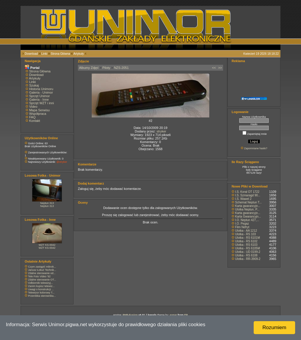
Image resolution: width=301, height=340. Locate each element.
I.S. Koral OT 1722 (247, 191)
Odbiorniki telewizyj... (40, 282)
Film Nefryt (242, 227)
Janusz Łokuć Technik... (42, 269)
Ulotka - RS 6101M (247, 237)
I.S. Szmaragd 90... (247, 195)
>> (220, 67)
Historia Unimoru (41, 89)
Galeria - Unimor (41, 92)
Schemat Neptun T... (248, 202)
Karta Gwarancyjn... (248, 216)
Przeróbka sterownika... (42, 295)
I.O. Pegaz (242, 223)
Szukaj (34, 85)
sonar (173, 315)
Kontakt (34, 120)
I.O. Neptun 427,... (247, 220)
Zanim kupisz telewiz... (41, 286)
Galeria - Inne (39, 99)
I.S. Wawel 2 (243, 198)
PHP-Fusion (130, 315)
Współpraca (37, 113)
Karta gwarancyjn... (247, 206)
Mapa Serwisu (39, 110)
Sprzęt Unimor (39, 96)
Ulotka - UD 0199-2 (247, 251)
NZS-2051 (121, 67)
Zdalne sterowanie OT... (42, 279)
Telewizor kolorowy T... (41, 292)
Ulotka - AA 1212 (246, 230)
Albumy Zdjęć (89, 67)
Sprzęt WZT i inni (41, 103)
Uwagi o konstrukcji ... (41, 289)
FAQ (32, 117)
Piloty (106, 67)
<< (214, 67)
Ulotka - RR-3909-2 (247, 259)
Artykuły (78, 53)
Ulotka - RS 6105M (247, 248)
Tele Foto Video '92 (39, 276)
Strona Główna (60, 53)
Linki (44, 53)
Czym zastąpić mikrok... (42, 266)
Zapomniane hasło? (255, 148)
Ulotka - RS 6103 (246, 244)
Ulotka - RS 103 (245, 234)
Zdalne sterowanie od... (42, 273)
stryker (161, 131)
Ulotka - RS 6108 (246, 255)
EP (186, 315)
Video (33, 106)
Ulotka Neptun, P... (247, 209)
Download (31, 53)
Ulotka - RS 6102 (246, 241)
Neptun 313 (47, 203)
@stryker (61, 161)
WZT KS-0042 (47, 244)
